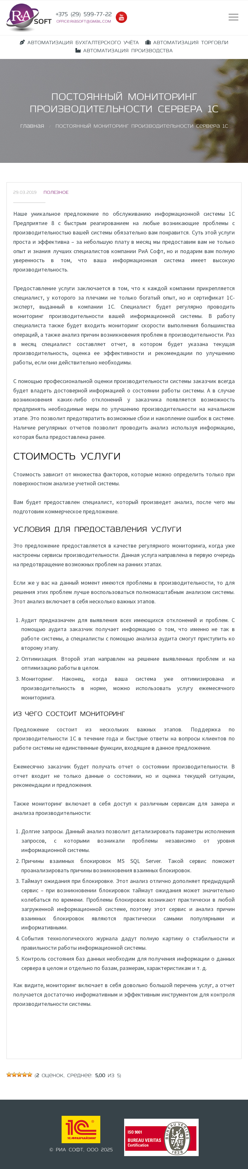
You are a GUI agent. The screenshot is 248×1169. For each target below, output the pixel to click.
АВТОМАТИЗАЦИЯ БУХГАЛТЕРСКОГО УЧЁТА (79, 42)
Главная (32, 126)
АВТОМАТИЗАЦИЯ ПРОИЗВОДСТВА (124, 51)
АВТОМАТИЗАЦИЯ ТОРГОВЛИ (186, 42)
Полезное (56, 192)
